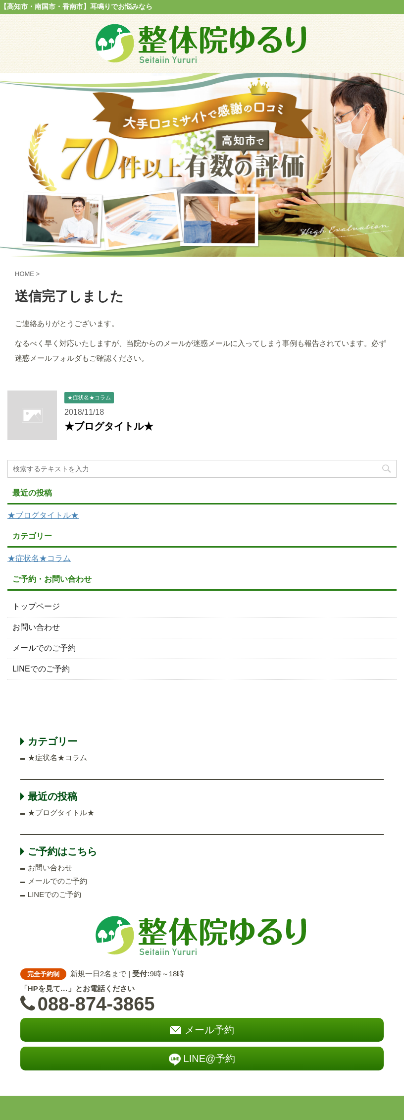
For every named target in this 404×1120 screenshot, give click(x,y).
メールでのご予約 (44, 648)
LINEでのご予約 (41, 669)
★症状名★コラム (39, 558)
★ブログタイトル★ (108, 426)
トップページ (36, 606)
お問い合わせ (36, 627)
